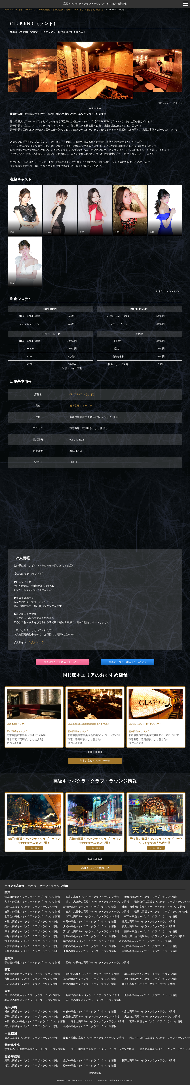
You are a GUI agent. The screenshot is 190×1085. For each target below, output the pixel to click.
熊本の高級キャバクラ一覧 (95, 760)
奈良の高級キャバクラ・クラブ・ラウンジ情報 (148, 984)
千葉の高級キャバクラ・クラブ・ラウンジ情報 (89, 936)
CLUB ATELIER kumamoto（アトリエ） (151, 724)
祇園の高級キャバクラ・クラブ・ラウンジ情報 (89, 978)
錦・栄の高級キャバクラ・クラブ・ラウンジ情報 (32, 995)
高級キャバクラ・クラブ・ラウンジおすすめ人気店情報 (95, 3)
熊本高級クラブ (15, 732)
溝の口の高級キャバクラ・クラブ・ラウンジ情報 (91, 931)
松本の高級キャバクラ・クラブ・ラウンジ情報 (89, 1065)
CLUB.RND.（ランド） (82, 394)
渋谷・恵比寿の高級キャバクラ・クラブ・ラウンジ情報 (97, 901)
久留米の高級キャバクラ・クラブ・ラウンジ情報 (91, 1016)
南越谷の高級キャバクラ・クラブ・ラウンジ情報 (150, 951)
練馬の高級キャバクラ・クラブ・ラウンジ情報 (148, 921)
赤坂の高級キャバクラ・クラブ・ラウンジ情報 (31, 921)
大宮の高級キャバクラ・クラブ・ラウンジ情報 (31, 946)
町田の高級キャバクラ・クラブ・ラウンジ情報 (151, 916)
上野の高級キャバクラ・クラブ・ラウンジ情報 (31, 906)
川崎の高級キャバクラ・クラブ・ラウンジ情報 (89, 926)
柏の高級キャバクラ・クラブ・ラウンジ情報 (88, 941)
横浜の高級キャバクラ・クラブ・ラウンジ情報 (148, 926)
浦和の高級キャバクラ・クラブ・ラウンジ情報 (89, 946)
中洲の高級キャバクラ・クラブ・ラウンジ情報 (89, 1011)
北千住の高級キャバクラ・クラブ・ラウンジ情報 (32, 916)
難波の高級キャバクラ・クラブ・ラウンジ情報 (92, 974)
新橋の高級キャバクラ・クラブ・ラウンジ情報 (89, 906)
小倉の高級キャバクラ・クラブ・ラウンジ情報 (148, 1011)
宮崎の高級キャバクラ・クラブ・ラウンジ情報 (156, 1021)
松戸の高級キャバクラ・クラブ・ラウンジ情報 (145, 941)
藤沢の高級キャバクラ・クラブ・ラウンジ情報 (151, 931)
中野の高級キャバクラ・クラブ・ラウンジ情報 (89, 921)
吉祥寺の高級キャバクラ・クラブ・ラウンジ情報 (32, 911)
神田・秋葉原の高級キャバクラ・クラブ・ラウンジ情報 (153, 906)
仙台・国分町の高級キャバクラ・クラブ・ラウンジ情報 (102, 1049)
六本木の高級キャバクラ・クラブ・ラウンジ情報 (32, 901)
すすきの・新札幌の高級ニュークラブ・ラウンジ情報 (35, 1049)
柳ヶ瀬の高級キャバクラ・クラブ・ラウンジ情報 (32, 1000)
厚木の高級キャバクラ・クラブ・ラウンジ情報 (31, 931)
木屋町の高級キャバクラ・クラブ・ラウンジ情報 (150, 978)
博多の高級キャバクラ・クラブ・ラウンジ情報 (31, 1011)
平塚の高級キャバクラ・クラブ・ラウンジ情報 (31, 936)
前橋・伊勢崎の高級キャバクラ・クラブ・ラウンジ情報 (97, 962)
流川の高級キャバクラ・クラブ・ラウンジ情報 (31, 1037)
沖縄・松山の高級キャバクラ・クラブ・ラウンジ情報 (35, 1021)
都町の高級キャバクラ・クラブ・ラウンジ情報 (31, 1026)
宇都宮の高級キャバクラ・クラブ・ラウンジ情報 (32, 962)
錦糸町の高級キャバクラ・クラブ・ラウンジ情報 (32, 896)
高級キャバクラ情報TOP (95, 868)
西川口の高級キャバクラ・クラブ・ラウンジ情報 (150, 946)
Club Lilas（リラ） (78, 724)
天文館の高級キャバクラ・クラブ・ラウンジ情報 (152, 1016)
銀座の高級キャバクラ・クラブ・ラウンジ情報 (92, 896)
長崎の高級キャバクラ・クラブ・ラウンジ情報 (89, 1026)
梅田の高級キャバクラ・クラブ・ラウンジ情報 (151, 974)
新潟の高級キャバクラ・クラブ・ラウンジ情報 (31, 1060)
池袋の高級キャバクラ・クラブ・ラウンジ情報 (151, 896)
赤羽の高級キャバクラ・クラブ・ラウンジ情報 (92, 916)
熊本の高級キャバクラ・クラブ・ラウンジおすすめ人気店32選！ (79, 10)
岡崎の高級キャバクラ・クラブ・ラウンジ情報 (92, 995)
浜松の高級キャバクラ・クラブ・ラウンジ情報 (151, 995)
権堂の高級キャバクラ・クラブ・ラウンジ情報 (31, 1065)
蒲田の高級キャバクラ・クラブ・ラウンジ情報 (161, 911)
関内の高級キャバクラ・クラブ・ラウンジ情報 (31, 926)
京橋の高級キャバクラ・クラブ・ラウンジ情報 (31, 978)
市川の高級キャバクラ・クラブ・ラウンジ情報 (31, 941)
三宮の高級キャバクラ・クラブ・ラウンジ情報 (31, 984)
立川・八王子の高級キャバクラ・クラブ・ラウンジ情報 (97, 911)
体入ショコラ (36, 642)
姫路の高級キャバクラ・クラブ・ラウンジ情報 (89, 984)
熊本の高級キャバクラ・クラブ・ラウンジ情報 (97, 1021)
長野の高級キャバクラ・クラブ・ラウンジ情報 (148, 1060)
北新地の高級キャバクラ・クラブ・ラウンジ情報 (32, 974)
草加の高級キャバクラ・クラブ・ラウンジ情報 (31, 951)
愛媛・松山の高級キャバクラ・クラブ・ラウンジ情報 (93, 1037)
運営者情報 (95, 1073)
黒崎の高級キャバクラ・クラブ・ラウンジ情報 (31, 1016)
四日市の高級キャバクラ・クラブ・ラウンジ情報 (93, 1000)
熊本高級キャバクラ (80, 405)
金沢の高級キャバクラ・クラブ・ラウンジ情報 (89, 1060)
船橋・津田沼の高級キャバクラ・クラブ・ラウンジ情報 (153, 936)
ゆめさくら (13, 724)
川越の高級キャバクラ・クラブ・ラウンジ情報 (89, 951)
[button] (90, 108)
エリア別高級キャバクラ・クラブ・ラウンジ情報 (36, 886)
